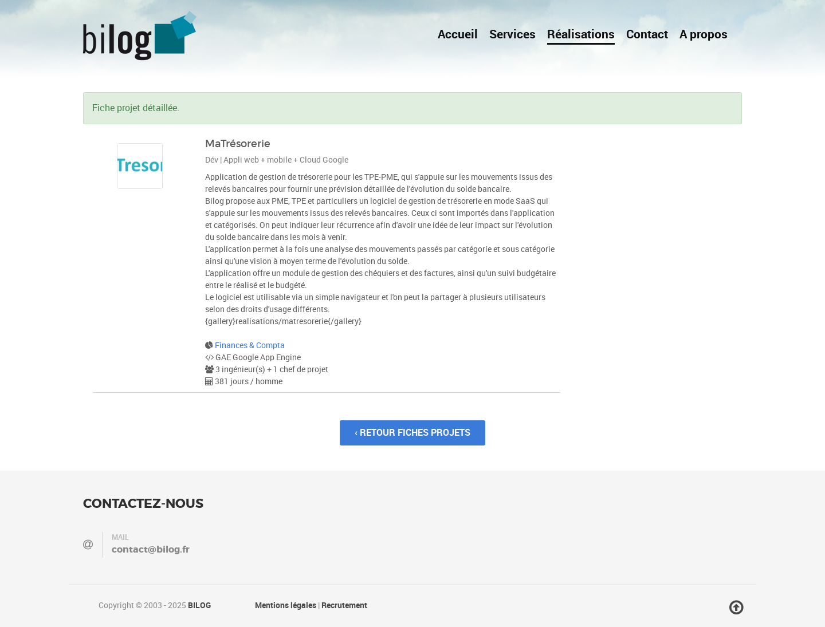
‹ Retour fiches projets (412, 432)
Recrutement (344, 605)
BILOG (199, 605)
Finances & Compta (250, 345)
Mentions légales (285, 605)
